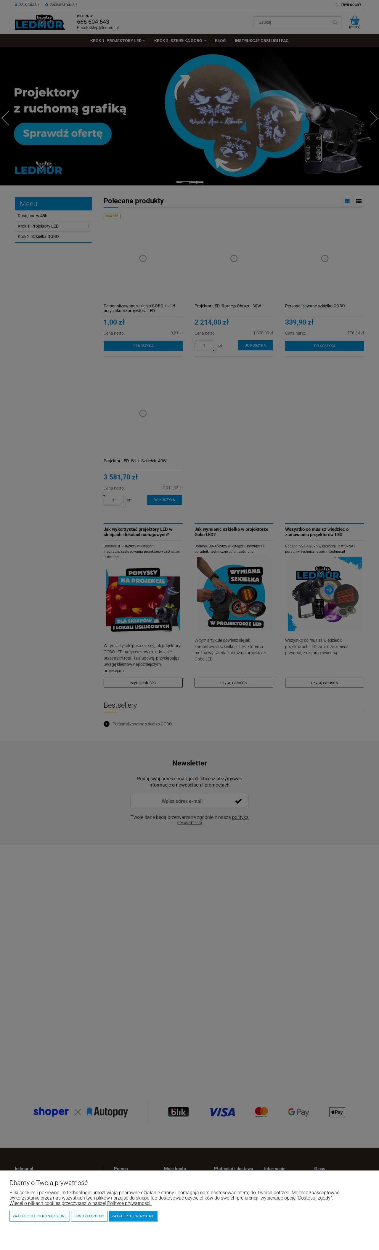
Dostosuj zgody (89, 1216)
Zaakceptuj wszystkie (133, 1216)
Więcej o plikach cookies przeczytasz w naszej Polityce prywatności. (80, 1203)
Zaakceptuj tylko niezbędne (40, 1216)
